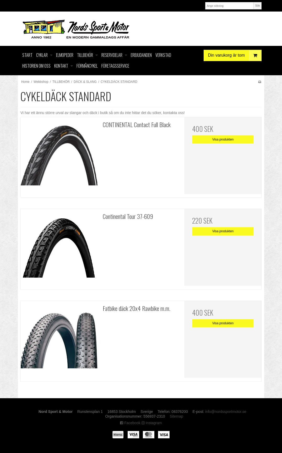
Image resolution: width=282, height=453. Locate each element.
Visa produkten (223, 139)
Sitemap (176, 416)
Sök (257, 5)
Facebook (130, 423)
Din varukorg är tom (235, 55)
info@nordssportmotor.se (225, 411)
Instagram (152, 423)
